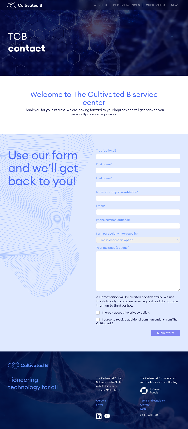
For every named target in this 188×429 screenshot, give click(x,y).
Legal (143, 408)
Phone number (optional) (138, 223)
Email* (138, 209)
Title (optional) (138, 154)
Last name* (138, 181)
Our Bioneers (155, 5)
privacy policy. (139, 312)
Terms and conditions (153, 400)
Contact (145, 404)
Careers (101, 400)
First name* (138, 167)
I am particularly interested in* (138, 237)
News (174, 5)
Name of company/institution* (138, 195)
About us (100, 5)
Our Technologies (126, 5)
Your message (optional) (138, 269)
